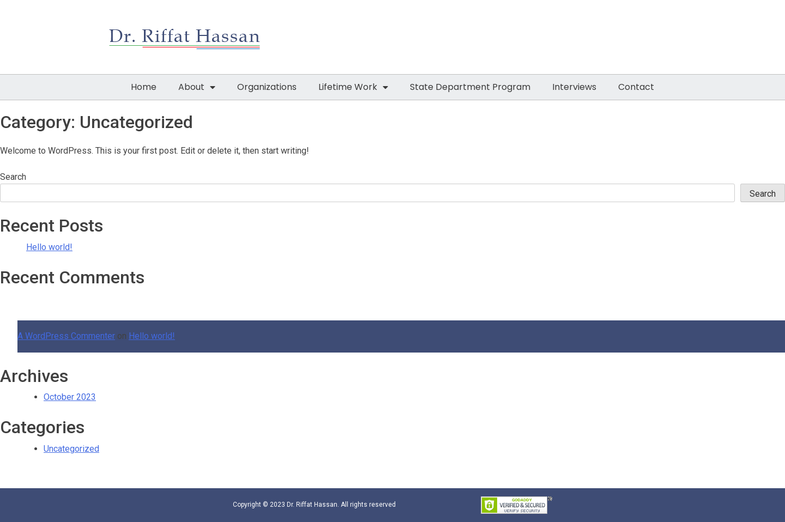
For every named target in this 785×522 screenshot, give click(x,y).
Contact (636, 87)
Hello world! (49, 247)
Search (13, 177)
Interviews (574, 87)
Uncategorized (71, 449)
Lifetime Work (353, 87)
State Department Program (470, 87)
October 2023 (70, 397)
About (196, 87)
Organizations (267, 87)
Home (143, 87)
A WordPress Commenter (66, 336)
